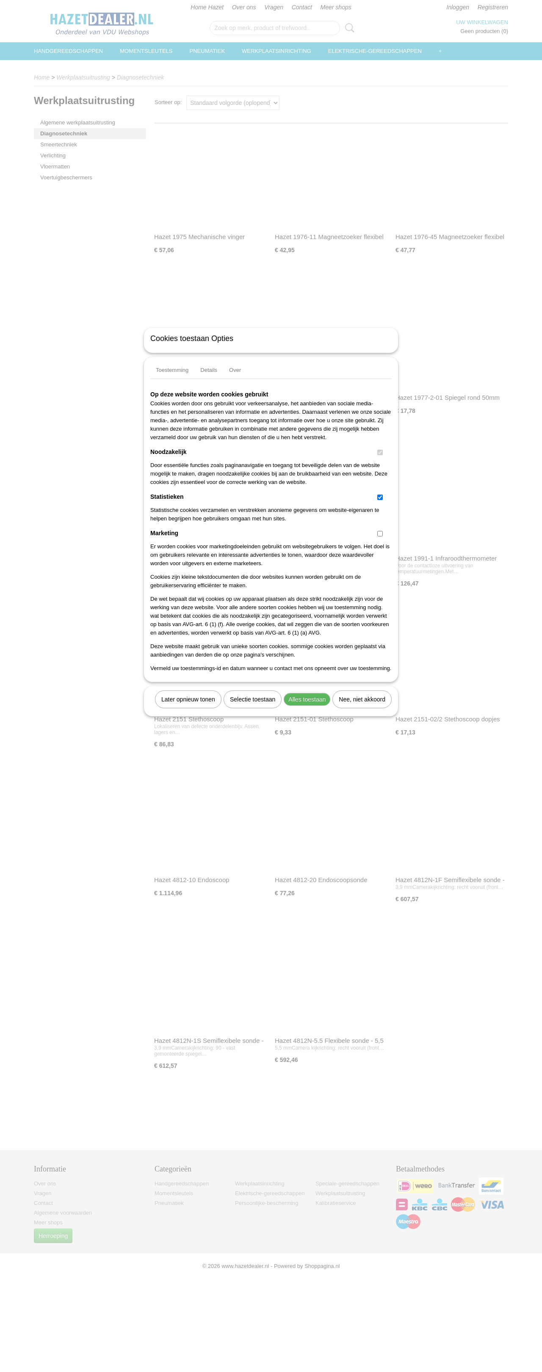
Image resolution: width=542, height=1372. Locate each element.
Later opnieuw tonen (188, 710)
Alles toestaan (307, 710)
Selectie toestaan (252, 710)
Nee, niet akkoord (362, 710)
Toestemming (172, 381)
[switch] (380, 463)
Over (235, 381)
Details (208, 381)
